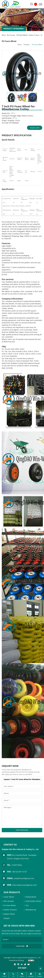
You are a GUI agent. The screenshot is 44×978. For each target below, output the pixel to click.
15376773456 (16, 865)
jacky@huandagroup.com (24, 878)
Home (20, 45)
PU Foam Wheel (22, 35)
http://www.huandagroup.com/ (24, 885)
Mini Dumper (11, 35)
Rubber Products (34, 35)
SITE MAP (22, 968)
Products (26, 45)
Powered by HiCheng (16, 960)
